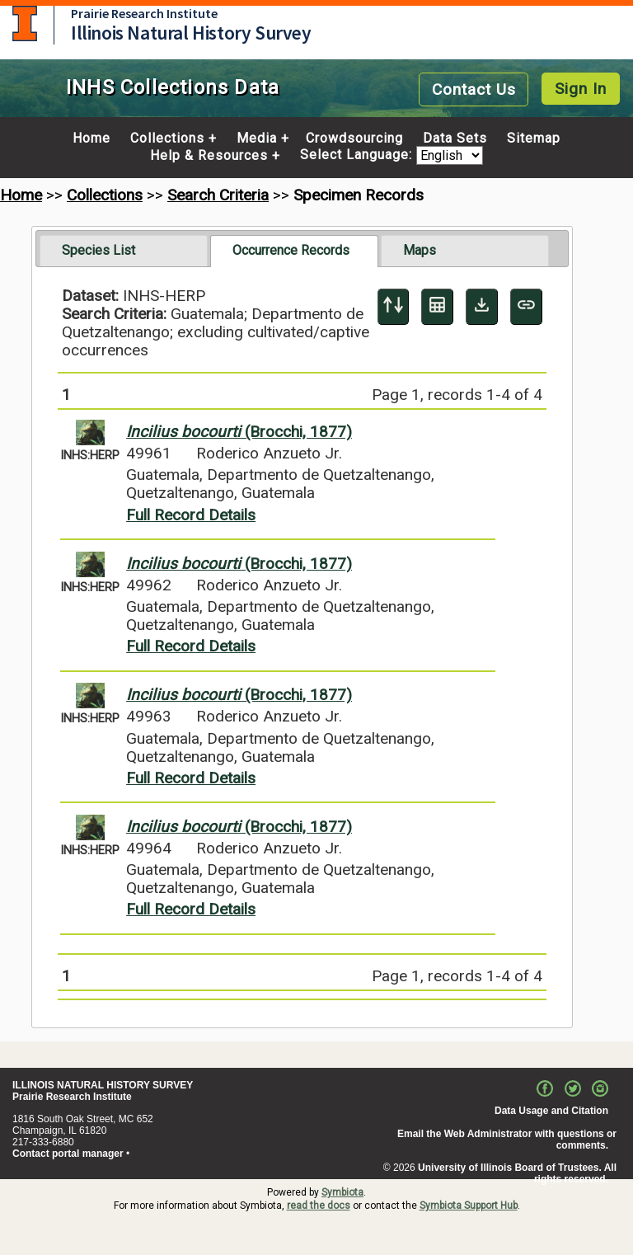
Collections (167, 138)
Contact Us (474, 89)
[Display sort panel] (393, 307)
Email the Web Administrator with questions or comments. (507, 1139)
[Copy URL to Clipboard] (526, 307)
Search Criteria (218, 195)
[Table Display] (437, 307)
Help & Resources (209, 155)
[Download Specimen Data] (482, 307)
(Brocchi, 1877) (239, 431)
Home (91, 138)
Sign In (581, 88)
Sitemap (533, 138)
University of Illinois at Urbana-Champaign (24, 23)
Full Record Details (191, 514)
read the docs (318, 1205)
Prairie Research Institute (144, 13)
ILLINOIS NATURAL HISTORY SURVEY (102, 1085)
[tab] (124, 250)
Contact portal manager (68, 1153)
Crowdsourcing (354, 138)
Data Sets (455, 138)
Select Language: (358, 155)
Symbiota (342, 1192)
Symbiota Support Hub (469, 1205)
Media (257, 138)
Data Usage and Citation (551, 1110)
